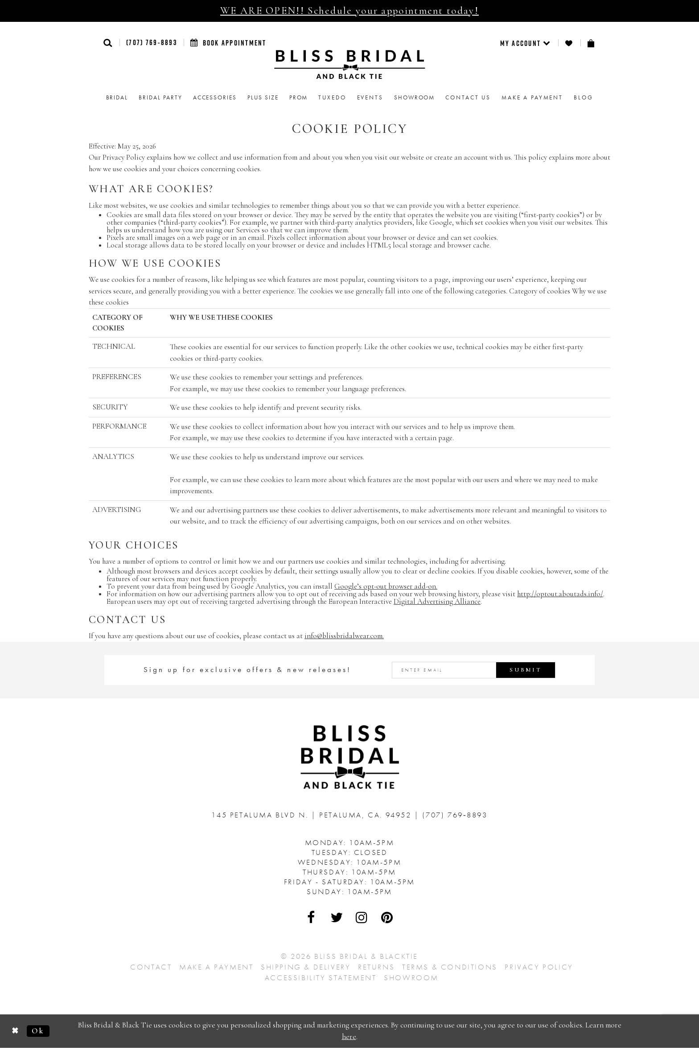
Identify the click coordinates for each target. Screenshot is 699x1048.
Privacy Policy (539, 967)
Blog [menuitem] (583, 97)
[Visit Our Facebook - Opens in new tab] (311, 917)
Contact (151, 967)
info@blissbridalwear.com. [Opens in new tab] (344, 635)
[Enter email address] (474, 670)
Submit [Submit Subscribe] (526, 669)
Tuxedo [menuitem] (332, 97)
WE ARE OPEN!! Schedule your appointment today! (349, 10)
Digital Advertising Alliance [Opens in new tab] (437, 601)
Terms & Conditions (450, 967)
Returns (376, 967)
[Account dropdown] (525, 43)
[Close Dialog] (15, 1031)
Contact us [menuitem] (468, 97)
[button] (108, 42)
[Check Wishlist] (569, 43)
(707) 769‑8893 (151, 42)
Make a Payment (216, 967)
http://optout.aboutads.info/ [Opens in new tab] (560, 593)
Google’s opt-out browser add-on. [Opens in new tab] (385, 586)
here (349, 1036)
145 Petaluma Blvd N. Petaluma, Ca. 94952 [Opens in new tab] (312, 815)
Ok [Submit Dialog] (38, 1031)
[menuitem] (525, 43)
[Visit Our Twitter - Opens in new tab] (337, 917)
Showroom (411, 977)
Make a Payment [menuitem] (532, 97)
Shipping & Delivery (305, 967)
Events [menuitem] (370, 97)
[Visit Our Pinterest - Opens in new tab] (387, 917)
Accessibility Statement (321, 977)
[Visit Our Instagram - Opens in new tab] (362, 917)
